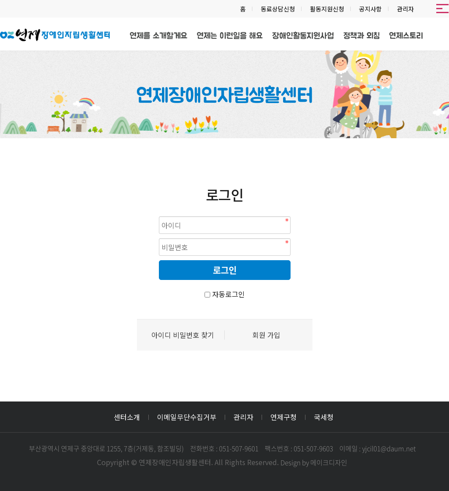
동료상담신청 (278, 8)
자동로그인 (228, 294)
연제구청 (283, 417)
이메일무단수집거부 (186, 417)
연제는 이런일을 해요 (229, 36)
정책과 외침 (361, 36)
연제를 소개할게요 (158, 36)
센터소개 (127, 417)
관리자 (405, 8)
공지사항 (370, 8)
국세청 (324, 417)
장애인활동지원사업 (303, 36)
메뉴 (442, 8)
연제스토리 (406, 36)
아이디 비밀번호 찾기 (182, 335)
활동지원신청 (327, 8)
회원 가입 (266, 335)
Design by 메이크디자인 (313, 462)
